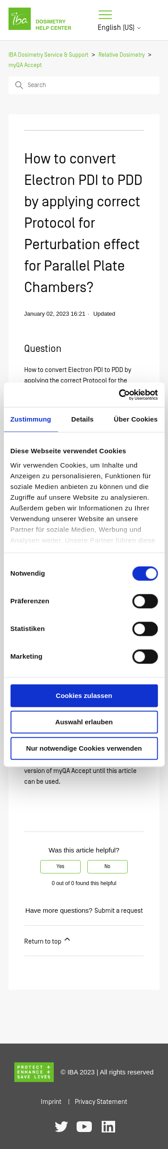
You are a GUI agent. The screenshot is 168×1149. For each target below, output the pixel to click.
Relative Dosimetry (122, 55)
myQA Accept (25, 65)
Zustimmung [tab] (30, 419)
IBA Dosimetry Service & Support (48, 55)
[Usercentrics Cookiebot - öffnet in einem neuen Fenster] (120, 395)
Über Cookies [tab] (136, 419)
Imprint (51, 1102)
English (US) (120, 28)
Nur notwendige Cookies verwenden (84, 748)
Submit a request (119, 911)
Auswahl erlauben (83, 722)
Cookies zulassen (84, 695)
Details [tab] (82, 419)
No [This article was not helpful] (107, 866)
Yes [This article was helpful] (60, 866)
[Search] (84, 85)
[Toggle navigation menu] (105, 15)
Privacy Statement (101, 1102)
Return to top (48, 940)
